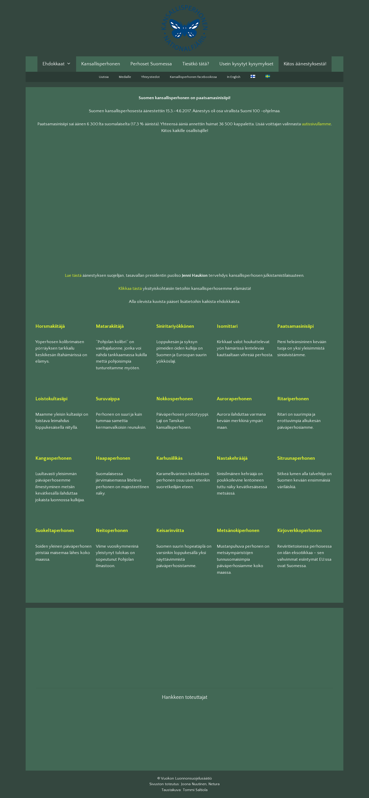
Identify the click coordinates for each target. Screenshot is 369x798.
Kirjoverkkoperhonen (299, 530)
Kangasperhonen (53, 458)
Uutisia (104, 77)
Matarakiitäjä (110, 326)
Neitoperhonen (112, 530)
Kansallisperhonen (100, 64)
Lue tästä (73, 275)
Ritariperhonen (293, 399)
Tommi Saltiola (195, 790)
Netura (214, 784)
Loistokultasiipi (51, 399)
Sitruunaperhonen (296, 458)
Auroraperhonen (234, 399)
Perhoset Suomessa (151, 64)
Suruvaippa (108, 399)
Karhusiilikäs (169, 458)
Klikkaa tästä (130, 288)
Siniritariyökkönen (175, 326)
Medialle (125, 77)
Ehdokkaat (59, 64)
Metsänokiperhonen (238, 530)
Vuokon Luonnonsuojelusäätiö (186, 778)
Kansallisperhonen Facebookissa (193, 77)
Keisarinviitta (170, 530)
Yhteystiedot (150, 77)
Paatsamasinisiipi (295, 326)
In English (233, 77)
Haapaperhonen (113, 458)
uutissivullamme (316, 124)
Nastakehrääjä (232, 458)
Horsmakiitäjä (50, 326)
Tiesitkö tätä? (195, 64)
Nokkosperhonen (174, 399)
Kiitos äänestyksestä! (305, 64)
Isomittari (227, 326)
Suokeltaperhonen (54, 530)
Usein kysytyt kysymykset (246, 64)
